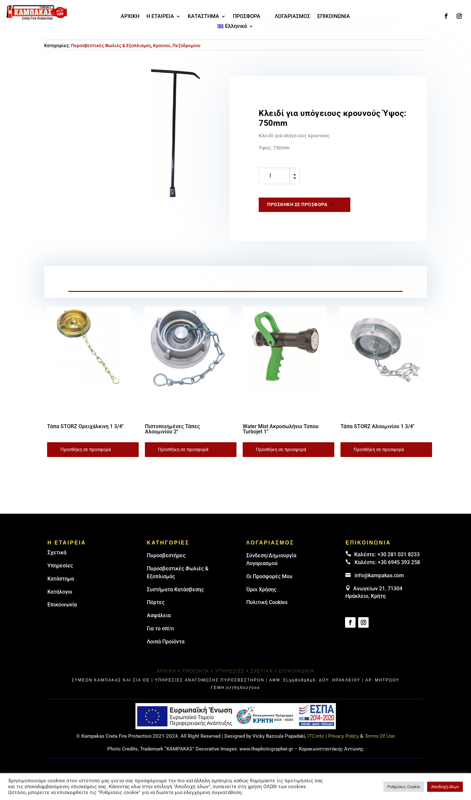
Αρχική (166, 671)
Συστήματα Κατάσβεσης (175, 589)
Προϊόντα (196, 671)
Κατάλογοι (59, 592)
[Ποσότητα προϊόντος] (274, 176)
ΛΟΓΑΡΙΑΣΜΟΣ (292, 16)
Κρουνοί (161, 45)
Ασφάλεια (159, 615)
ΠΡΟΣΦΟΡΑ (246, 16)
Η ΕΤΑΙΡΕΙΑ (160, 16)
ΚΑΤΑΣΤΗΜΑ (203, 16)
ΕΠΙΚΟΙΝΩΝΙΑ (333, 16)
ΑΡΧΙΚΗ (130, 16)
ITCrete (315, 736)
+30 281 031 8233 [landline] (398, 554)
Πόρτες (156, 602)
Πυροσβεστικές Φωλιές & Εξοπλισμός (111, 45)
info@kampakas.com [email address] (379, 575)
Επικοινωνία (62, 604)
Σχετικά (56, 552)
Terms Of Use (380, 736)
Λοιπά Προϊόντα (165, 641)
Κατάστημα (60, 579)
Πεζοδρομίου (186, 45)
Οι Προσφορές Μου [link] (269, 576)
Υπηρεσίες (60, 565)
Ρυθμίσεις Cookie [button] (403, 786)
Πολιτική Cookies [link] (267, 602)
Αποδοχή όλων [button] (445, 786)
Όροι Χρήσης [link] (261, 589)
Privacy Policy (343, 736)
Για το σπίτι (160, 628)
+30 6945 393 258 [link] (399, 562)
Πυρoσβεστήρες (166, 555)
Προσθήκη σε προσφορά (297, 204)
